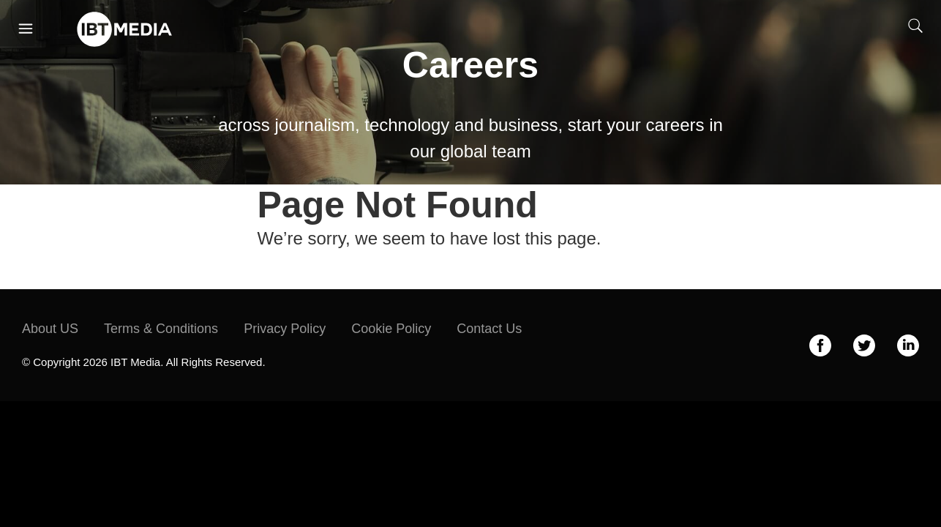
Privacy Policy (285, 328)
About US (50, 328)
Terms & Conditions (161, 328)
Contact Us (489, 328)
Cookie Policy (391, 328)
